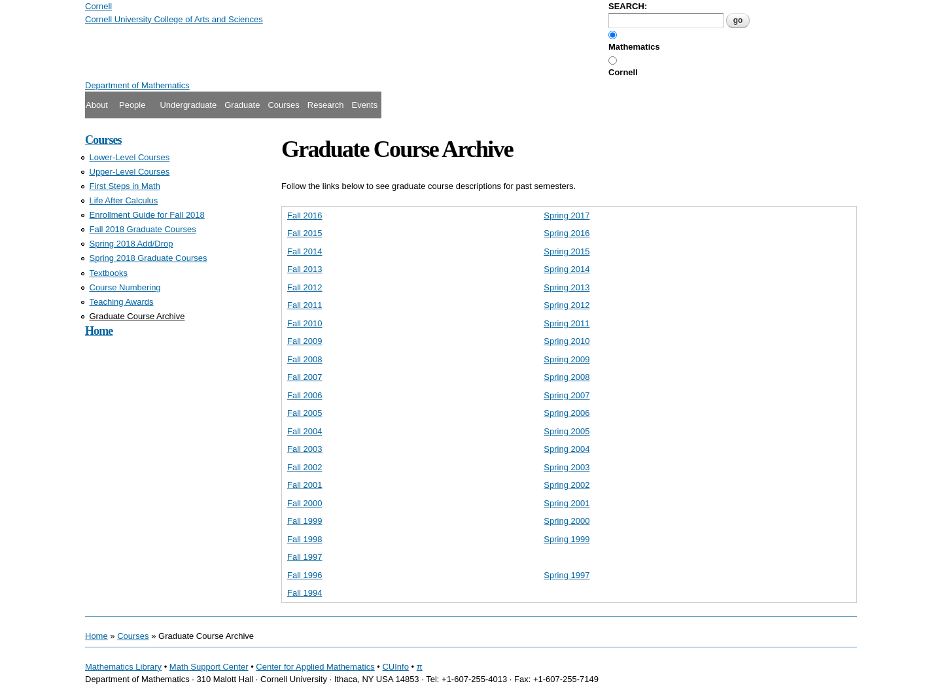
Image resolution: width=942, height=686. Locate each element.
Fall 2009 (304, 341)
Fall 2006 (304, 395)
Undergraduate (188, 105)
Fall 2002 (304, 467)
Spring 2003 (566, 467)
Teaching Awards (122, 302)
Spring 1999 (566, 539)
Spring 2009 (566, 359)
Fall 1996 (304, 575)
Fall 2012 (304, 287)
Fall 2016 (304, 215)
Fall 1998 (304, 539)
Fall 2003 (304, 449)
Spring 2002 (566, 485)
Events (364, 105)
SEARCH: (627, 6)
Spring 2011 (566, 323)
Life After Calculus (124, 200)
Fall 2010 (304, 323)
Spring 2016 (566, 233)
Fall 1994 (304, 593)
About (97, 105)
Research (325, 105)
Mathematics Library (123, 667)
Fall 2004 (304, 431)
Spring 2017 (566, 215)
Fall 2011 (304, 305)
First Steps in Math (125, 186)
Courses (283, 105)
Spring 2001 (566, 503)
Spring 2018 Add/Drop (131, 244)
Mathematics (634, 47)
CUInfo (395, 667)
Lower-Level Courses (130, 157)
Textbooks (109, 273)
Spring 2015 (566, 251)
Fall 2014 (304, 251)
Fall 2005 (304, 413)
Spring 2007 (566, 395)
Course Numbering (125, 287)
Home (99, 330)
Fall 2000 (304, 503)
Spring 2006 (566, 413)
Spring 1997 (566, 575)
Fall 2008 (304, 359)
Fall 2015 (304, 233)
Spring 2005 (566, 431)
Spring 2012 (566, 305)
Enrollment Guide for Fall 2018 (147, 215)
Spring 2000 (566, 521)
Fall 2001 (304, 485)
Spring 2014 (566, 269)
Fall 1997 (304, 557)
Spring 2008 (566, 377)
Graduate (242, 105)
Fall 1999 (304, 521)
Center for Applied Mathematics (315, 667)
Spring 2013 (566, 287)
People (132, 105)
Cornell (623, 72)
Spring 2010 (566, 341)
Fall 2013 (304, 269)
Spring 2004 (566, 449)
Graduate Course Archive (137, 316)
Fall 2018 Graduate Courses (143, 229)
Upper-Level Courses (130, 172)
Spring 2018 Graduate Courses (148, 258)
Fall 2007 (304, 377)
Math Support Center (209, 667)
